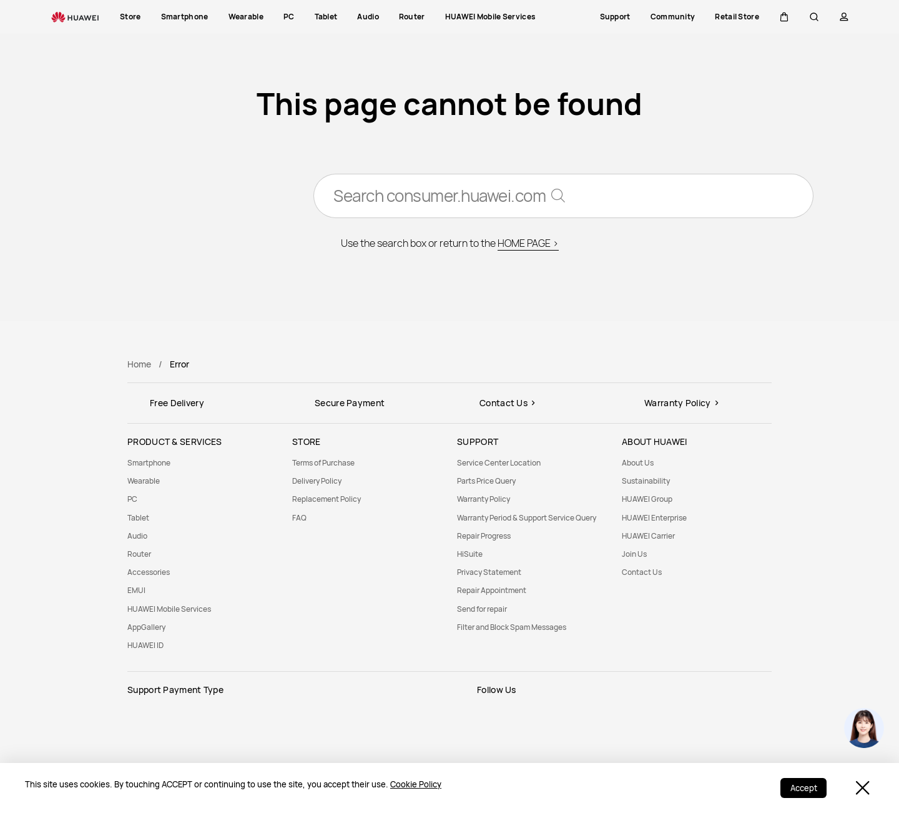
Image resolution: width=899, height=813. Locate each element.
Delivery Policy (316, 481)
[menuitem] (202, 463)
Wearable (143, 481)
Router (139, 554)
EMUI (136, 590)
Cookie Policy (415, 784)
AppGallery (146, 627)
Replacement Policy (326, 499)
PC (132, 499)
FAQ (299, 517)
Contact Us (642, 572)
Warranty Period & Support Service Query (526, 517)
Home (139, 364)
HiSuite (470, 554)
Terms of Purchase (323, 462)
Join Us (634, 554)
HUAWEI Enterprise (654, 517)
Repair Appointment (491, 590)
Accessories (148, 572)
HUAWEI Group (647, 499)
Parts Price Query (486, 481)
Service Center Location (499, 462)
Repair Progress (484, 536)
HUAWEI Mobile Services (169, 609)
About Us (638, 462)
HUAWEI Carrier (648, 536)
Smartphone (148, 462)
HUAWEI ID (145, 645)
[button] (784, 17)
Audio (137, 536)
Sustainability (646, 481)
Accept (803, 788)
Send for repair (482, 609)
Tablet (138, 517)
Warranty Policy (483, 499)
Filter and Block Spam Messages (511, 627)
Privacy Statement (489, 572)
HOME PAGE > (528, 244)
